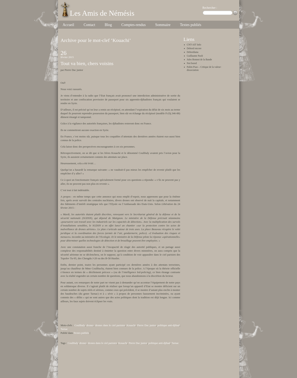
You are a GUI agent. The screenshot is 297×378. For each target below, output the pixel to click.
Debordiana (192, 52)
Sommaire (162, 25)
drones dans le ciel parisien (110, 325)
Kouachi (131, 325)
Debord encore (194, 48)
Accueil (68, 25)
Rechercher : (210, 7)
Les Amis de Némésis (102, 13)
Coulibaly (79, 325)
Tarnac (64, 328)
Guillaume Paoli (195, 55)
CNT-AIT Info (194, 44)
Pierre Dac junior (146, 325)
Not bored (192, 63)
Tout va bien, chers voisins (87, 63)
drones (90, 325)
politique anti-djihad (168, 325)
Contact (89, 25)
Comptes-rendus (133, 25)
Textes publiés (190, 25)
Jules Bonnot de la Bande (199, 59)
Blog (108, 25)
